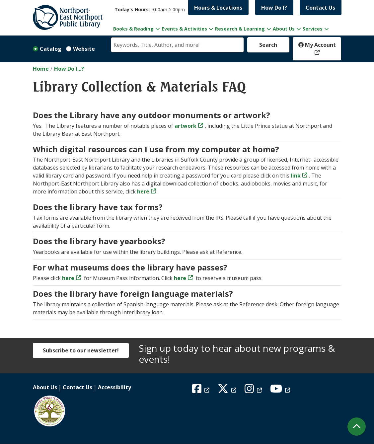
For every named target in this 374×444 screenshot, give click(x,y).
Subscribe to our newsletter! (81, 350)
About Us (45, 387)
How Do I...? (69, 68)
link (295, 175)
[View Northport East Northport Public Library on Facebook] (201, 390)
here (68, 278)
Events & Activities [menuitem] (184, 29)
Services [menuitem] (313, 29)
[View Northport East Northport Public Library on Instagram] (254, 390)
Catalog (50, 48)
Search (268, 44)
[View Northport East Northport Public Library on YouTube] (281, 390)
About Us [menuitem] (284, 29)
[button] (149, 9)
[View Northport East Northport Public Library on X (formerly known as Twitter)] (228, 390)
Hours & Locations (218, 7)
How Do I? (274, 7)
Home (41, 68)
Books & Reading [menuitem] (133, 29)
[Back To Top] (356, 426)
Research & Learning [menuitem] (240, 29)
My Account (317, 44)
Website (84, 48)
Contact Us (320, 7)
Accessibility (114, 387)
